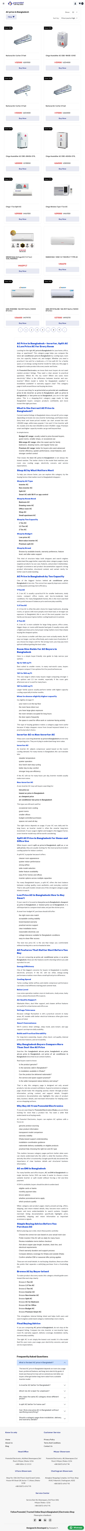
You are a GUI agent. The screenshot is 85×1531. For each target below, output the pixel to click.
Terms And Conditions (52, 1443)
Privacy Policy (49, 1439)
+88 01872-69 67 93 (62, 1483)
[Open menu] (4, 3)
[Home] (39, 4)
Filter (11, 17)
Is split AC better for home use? (32, 1404)
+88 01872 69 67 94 (62, 1464)
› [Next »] (64, 330)
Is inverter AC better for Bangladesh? (34, 1385)
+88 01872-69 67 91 (42, 1506)
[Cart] (81, 3)
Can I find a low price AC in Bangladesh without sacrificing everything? (39, 1411)
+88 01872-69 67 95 (23, 1486)
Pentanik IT (53, 1528)
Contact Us (48, 1446)
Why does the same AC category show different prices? (39, 1398)
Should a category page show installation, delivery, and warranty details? (40, 1419)
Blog (7, 1446)
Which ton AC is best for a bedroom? (34, 1391)
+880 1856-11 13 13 (23, 1464)
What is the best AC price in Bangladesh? (36, 1362)
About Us (9, 1443)
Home (7, 1439)
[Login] (75, 3)
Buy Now (22, 68)
